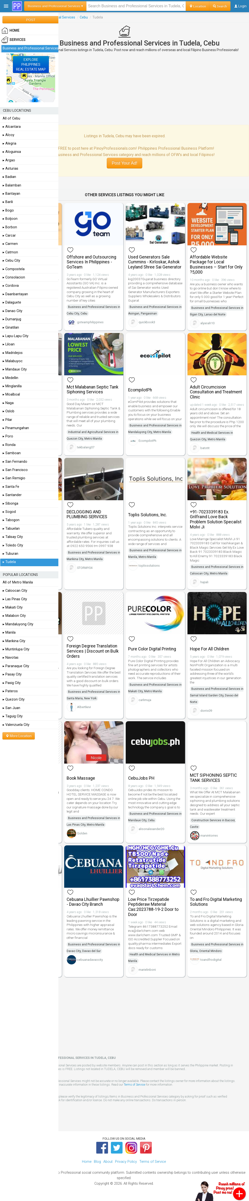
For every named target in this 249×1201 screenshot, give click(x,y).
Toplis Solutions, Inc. (147, 514)
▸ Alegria (9, 143)
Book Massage (81, 778)
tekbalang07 (85, 447)
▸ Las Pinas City (15, 599)
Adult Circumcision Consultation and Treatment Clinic (216, 392)
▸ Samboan (12, 453)
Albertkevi (84, 707)
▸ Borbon (10, 227)
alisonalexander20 (151, 829)
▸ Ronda (9, 445)
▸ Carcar (9, 235)
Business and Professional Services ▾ (55, 6)
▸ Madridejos (13, 353)
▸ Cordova (11, 286)
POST (30, 20)
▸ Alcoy (8, 135)
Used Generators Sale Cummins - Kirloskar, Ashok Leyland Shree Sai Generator (154, 262)
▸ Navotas (10, 658)
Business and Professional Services (31, 48)
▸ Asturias (10, 168)
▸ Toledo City (13, 545)
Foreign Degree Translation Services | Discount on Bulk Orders (93, 651)
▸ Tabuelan (11, 529)
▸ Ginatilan (11, 327)
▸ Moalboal (11, 394)
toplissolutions (149, 565)
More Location (19, 736)
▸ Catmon (10, 252)
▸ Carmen (10, 244)
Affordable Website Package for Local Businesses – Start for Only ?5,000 (216, 265)
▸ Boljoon (10, 219)
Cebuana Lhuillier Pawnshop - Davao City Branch (93, 902)
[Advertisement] (124, 88)
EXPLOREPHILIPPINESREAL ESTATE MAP (31, 64)
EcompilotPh (140, 390)
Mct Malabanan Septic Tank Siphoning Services (92, 390)
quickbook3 (147, 322)
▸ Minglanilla (12, 386)
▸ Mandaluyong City (18, 624)
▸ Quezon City (14, 699)
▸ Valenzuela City (16, 725)
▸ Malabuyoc (13, 361)
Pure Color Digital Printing (152, 649)
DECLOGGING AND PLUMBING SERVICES (87, 514)
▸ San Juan (11, 708)
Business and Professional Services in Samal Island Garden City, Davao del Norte (216, 695)
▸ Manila (9, 632)
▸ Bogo (8, 210)
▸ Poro (8, 436)
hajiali (204, 582)
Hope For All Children (209, 649)
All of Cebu (11, 118)
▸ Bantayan (11, 194)
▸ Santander (12, 495)
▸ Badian (9, 177)
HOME (10, 30)
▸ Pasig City (12, 683)
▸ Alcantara (12, 127)
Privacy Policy (126, 1162)
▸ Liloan (9, 344)
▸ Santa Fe (11, 487)
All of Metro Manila (18, 582)
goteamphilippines (90, 322)
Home (86, 1162)
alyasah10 (207, 323)
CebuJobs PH (141, 778)
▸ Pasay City (12, 674)
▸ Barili (8, 202)
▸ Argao (9, 160)
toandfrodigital (211, 959)
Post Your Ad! (124, 163)
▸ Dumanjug (12, 319)
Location (197, 6)
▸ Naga (8, 403)
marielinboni (147, 969)
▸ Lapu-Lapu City (15, 336)
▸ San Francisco (15, 470)
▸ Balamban (12, 185)
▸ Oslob (8, 411)
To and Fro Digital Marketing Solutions (216, 902)
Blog (97, 1162)
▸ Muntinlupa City (16, 649)
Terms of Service (134, 1084)
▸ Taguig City (13, 716)
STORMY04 (84, 568)
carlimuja (145, 700)
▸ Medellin (10, 378)
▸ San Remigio (14, 478)
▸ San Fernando (15, 462)
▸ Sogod (9, 512)
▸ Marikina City (14, 641)
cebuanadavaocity (90, 959)
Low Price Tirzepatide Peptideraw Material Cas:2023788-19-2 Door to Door (153, 907)
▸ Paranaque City (16, 666)
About (108, 1162)
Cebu (84, 17)
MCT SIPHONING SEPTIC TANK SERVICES (213, 778)
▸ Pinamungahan (16, 428)
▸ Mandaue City (15, 369)
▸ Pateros (10, 691)
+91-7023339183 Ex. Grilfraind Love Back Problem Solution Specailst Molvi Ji (215, 519)
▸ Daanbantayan (15, 294)
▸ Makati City (13, 607)
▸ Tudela (9, 562)
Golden (82, 833)
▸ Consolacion (14, 277)
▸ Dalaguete (12, 302)
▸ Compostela (14, 269)
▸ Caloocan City (15, 591)
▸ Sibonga (10, 503)
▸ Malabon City (14, 616)
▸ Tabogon (11, 520)
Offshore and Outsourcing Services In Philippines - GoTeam (91, 262)
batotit (205, 448)
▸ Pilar (7, 420)
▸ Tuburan (10, 554)
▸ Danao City (12, 311)
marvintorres (209, 835)
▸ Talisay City (13, 537)
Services (13, 40)
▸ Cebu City (11, 261)
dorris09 (206, 710)
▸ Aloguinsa (12, 152)
